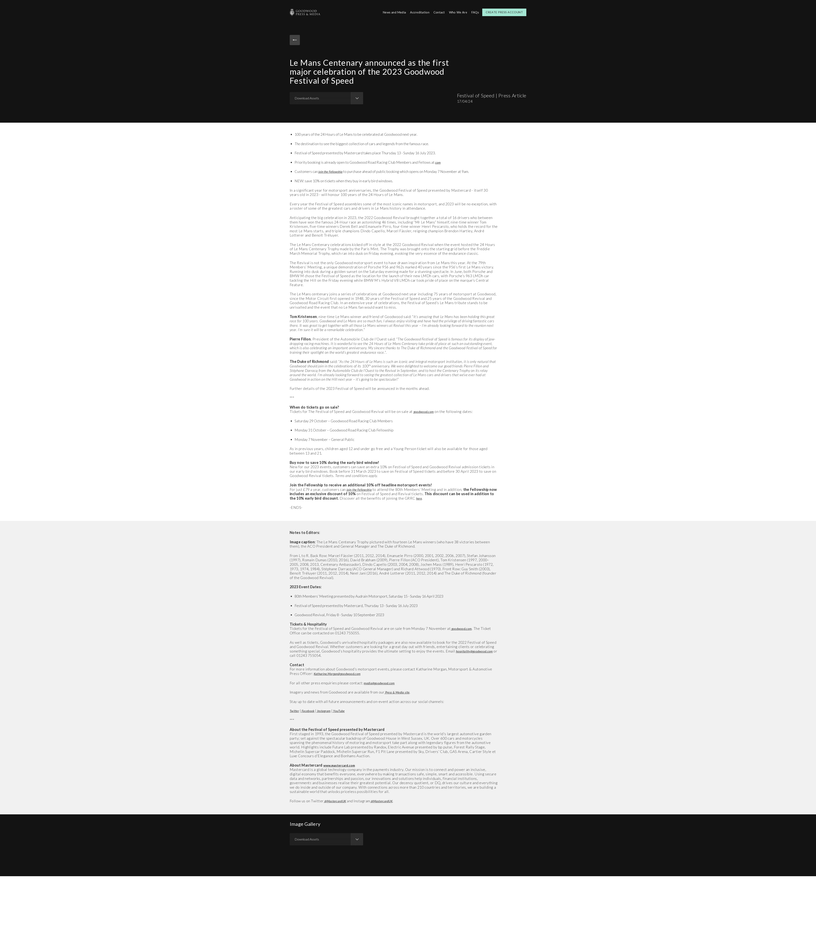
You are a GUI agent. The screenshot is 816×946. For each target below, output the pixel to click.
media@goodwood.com (381, 682)
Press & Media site (399, 691)
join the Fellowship (331, 171)
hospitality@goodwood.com (311, 655)
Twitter (295, 710)
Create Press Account (504, 12)
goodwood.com (425, 411)
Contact (437, 12)
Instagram (328, 710)
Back (296, 40)
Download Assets (307, 97)
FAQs (475, 12)
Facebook (311, 710)
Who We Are (457, 12)
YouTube (346, 710)
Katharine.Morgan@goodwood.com (341, 673)
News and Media (390, 12)
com (438, 161)
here (424, 497)
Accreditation (417, 12)
